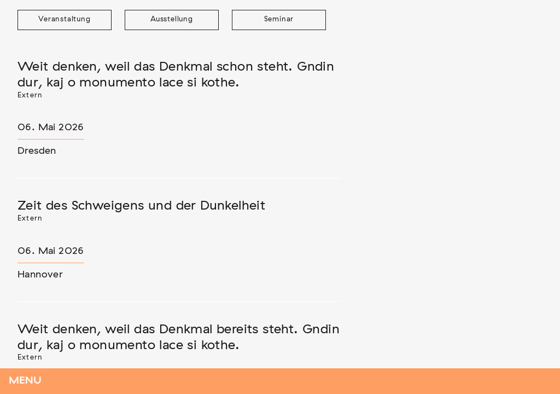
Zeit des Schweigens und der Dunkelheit (141, 205)
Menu (25, 381)
